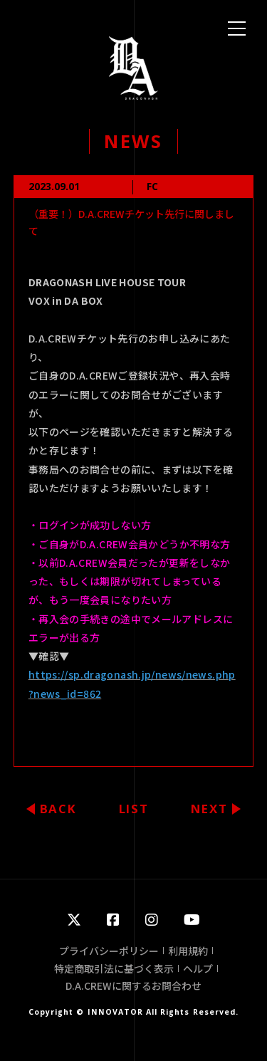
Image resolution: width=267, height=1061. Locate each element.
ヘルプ (198, 968)
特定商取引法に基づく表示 (114, 968)
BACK (58, 808)
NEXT (209, 808)
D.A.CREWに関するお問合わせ (133, 985)
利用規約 (188, 951)
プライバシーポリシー (109, 951)
